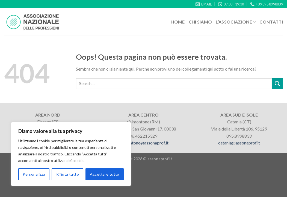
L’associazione (236, 22)
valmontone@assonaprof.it (143, 142)
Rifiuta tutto (67, 174)
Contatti (271, 21)
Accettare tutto (104, 174)
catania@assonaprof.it (239, 142)
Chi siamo (200, 21)
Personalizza (34, 174)
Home (178, 21)
